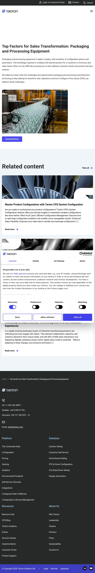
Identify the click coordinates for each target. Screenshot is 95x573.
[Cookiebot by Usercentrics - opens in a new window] (81, 254)
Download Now (12, 139)
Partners (53, 532)
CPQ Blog (6, 520)
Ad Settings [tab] (59, 261)
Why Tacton (54, 514)
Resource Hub (8, 514)
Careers (52, 526)
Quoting (5, 464)
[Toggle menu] (91, 11)
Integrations (7, 488)
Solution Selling (56, 446)
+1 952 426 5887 (12, 405)
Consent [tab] (12, 261)
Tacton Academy (9, 526)
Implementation (9, 544)
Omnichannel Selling (58, 458)
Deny (17, 317)
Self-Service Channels (11, 482)
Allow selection (47, 317)
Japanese (64, 568)
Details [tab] (36, 261)
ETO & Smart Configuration (61, 464)
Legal (45, 568)
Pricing (5, 458)
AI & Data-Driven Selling (59, 470)
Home (4, 379)
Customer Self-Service (59, 452)
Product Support (9, 556)
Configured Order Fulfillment (14, 494)
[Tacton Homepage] (10, 11)
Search (88, 2)
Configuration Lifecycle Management (18, 500)
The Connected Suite (11, 446)
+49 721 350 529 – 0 (20, 415)
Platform (7, 438)
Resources (8, 506)
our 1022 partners (18, 274)
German (54, 568)
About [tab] (82, 261)
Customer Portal (9, 550)
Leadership (54, 520)
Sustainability (55, 544)
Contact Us (54, 550)
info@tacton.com (15, 427)
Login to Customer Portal (51, 2)
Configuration (8, 452)
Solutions (54, 438)
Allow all (77, 317)
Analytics (6, 470)
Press (51, 538)
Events (5, 532)
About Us (54, 506)
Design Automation (57, 476)
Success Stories (9, 538)
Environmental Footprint (12, 476)
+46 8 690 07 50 (17, 410)
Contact (73, 2)
